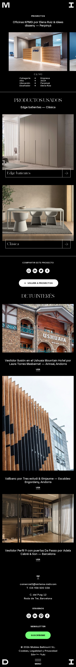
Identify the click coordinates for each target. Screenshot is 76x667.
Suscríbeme (38, 635)
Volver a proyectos (38, 283)
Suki (42, 654)
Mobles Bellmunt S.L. (42, 646)
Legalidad (36, 650)
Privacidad (51, 650)
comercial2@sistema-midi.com (38, 584)
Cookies (23, 650)
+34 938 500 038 (39, 587)
